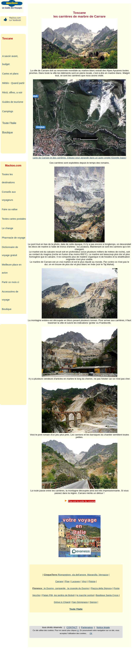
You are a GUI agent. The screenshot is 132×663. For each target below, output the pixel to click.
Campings (7, 111)
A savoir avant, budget (10, 60)
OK (91, 633)
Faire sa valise (9, 209)
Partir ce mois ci (10, 282)
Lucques (75, 581)
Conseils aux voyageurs (9, 196)
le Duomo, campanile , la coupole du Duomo (60, 588)
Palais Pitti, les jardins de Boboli (58, 595)
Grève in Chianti (62, 602)
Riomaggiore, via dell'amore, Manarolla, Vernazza (76, 574)
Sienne (93, 602)
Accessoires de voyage (10, 295)
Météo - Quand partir (13, 83)
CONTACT (71, 627)
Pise (67, 581)
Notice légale (103, 627)
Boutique (7, 132)
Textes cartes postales (14, 218)
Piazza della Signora (101, 588)
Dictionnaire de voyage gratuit (10, 251)
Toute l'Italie (9, 123)
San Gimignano (80, 602)
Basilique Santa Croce (107, 595)
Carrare (59, 581)
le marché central (85, 595)
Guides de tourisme (12, 102)
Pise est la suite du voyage (81, 501)
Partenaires (87, 627)
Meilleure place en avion (12, 268)
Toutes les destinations (8, 178)
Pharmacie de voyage (13, 237)
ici (78, 630)
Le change (7, 228)
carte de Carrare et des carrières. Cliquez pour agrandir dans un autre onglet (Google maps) (79, 156)
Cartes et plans (10, 73)
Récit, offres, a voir (12, 92)
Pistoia (91, 581)
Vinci (84, 581)
